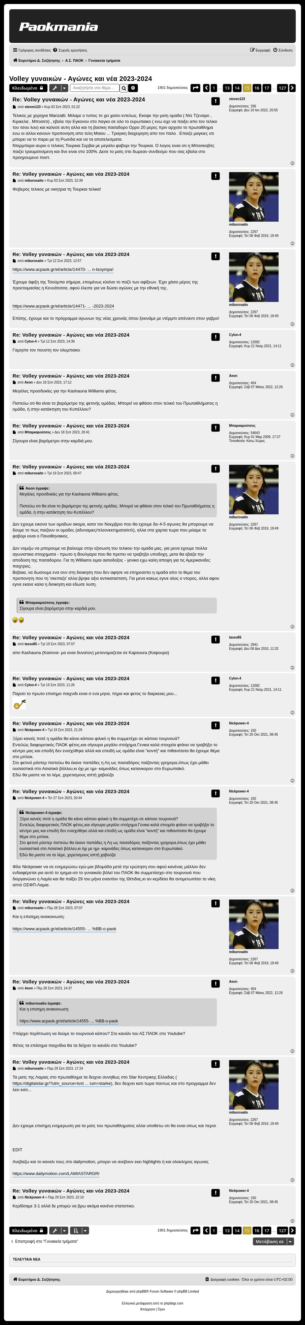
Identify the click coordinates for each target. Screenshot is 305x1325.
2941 (254, 644)
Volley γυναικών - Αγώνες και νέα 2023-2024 (80, 78)
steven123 (237, 99)
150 (253, 730)
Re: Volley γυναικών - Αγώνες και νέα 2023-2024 (79, 99)
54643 (255, 433)
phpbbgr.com (173, 1303)
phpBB (141, 1291)
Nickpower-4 (239, 723)
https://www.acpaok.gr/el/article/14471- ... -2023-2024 (63, 306)
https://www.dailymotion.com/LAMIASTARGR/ (56, 1173)
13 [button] (227, 88)
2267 (254, 232)
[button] (195, 88)
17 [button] (266, 88)
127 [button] (282, 88)
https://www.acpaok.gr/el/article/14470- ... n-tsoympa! (63, 269)
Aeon (233, 376)
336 (253, 106)
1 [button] (214, 88)
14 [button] (237, 88)
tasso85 (235, 637)
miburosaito (238, 224)
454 (253, 383)
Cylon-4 (235, 335)
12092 (255, 342)
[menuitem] (69, 50)
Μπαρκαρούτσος (242, 425)
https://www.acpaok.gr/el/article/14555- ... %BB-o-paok (64, 928)
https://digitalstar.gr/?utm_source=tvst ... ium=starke (62, 1083)
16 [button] (256, 88)
